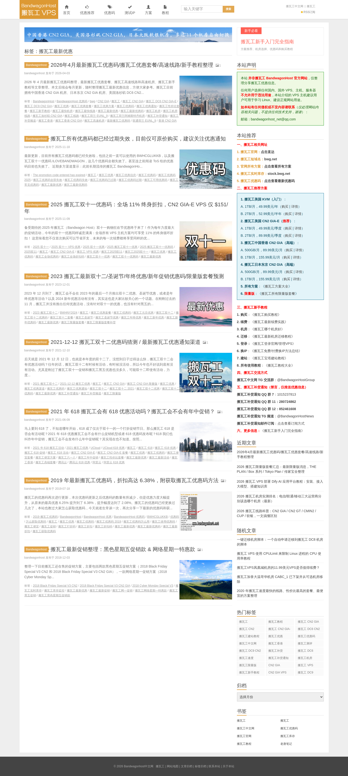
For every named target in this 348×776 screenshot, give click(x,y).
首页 (66, 10)
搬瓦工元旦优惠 (143, 312)
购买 (285, 206)
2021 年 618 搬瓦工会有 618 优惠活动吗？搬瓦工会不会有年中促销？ (132, 411)
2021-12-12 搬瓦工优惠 (75, 383)
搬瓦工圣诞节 (84, 317)
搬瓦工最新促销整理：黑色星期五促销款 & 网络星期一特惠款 (122, 549)
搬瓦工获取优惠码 (44, 531)
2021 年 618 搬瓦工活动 (48, 448)
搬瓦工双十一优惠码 (125, 256)
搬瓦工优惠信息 (126, 175)
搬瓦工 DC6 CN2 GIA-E (161, 101)
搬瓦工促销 (48, 526)
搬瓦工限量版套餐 (72, 322)
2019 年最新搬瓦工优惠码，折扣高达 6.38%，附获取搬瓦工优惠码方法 (134, 480)
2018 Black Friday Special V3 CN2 (55, 585)
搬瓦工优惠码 (125, 106)
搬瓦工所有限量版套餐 (278, 294)
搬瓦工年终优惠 (131, 317)
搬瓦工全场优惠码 (47, 256)
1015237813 (286, 394)
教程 (165, 10)
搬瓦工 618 (145, 448)
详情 (294, 206)
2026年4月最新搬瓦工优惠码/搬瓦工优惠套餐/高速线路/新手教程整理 (131, 65)
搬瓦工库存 (287, 736)
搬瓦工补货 (275, 650)
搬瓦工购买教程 (266, 315)
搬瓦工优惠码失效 (76, 180)
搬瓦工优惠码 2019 (108, 521)
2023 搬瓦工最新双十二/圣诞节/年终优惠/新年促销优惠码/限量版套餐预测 (137, 276)
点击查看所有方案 (277, 166)
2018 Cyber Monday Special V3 (152, 585)
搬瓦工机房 (153, 111)
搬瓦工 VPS (305, 665)
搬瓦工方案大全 (276, 286)
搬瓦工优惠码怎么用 (136, 521)
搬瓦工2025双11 (111, 251)
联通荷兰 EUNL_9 (144, 120)
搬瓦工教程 (275, 621)
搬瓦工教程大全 (279, 365)
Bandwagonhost (37, 65)
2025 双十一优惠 (94, 247)
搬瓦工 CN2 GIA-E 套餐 (112, 452)
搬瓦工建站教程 (249, 636)
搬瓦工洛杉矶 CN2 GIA (47, 116)
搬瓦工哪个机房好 (267, 329)
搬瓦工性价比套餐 (112, 457)
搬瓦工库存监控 (54, 590)
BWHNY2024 (68, 312)
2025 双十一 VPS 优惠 (66, 247)
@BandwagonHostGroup (296, 380)
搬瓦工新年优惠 (154, 317)
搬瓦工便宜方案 (46, 457)
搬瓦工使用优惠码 (163, 521)
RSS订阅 (308, 12)
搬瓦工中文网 (294, 6)
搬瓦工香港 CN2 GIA (68, 120)
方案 (148, 10)
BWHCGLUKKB (157, 516)
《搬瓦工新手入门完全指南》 (283, 431)
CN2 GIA (103, 101)
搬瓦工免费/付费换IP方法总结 (276, 351)
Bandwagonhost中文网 (39, 9)
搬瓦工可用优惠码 (155, 180)
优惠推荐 (87, 10)
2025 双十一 (41, 247)
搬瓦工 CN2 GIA (132, 101)
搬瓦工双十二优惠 (148, 388)
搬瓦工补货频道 (91, 393)
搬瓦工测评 (305, 643)
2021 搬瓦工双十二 (45, 383)
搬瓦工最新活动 (159, 457)
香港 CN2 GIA (167, 120)
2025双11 (30, 251)
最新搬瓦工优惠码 (118, 120)
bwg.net (270, 159)
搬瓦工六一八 (67, 457)
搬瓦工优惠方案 (104, 106)
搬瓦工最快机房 (62, 111)
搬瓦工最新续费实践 (269, 322)
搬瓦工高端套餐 (46, 462)
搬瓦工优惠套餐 (81, 106)
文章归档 (186, 766)
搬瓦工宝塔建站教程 (269, 358)
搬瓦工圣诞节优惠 (107, 317)
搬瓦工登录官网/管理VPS (273, 344)
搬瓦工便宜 (31, 526)
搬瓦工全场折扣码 (72, 256)
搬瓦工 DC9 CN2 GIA (38, 106)
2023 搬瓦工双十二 (45, 312)
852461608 (287, 409)
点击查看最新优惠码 (279, 181)
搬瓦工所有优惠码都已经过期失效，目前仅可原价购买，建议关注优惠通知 (138, 139)
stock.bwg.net (279, 174)
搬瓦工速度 (246, 658)
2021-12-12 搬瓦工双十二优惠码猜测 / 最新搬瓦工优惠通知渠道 (125, 342)
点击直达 (267, 152)
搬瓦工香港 (45, 120)
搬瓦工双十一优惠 (98, 256)
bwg (92, 101)
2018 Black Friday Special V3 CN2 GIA (105, 585)
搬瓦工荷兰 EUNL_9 (94, 116)
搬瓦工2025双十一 (137, 251)
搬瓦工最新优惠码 (132, 111)
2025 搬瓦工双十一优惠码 (156, 247)
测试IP (130, 10)
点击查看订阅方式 (291, 423)
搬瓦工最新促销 (100, 590)
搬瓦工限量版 (112, 393)
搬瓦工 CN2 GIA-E (62, 251)
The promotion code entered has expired (59, 175)
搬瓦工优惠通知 (146, 106)
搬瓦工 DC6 (305, 650)
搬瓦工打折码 (67, 526)
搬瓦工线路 (71, 116)
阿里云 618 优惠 (114, 462)
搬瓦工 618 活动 (58, 452)
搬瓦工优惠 (61, 106)
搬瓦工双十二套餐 (61, 317)
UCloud (95, 448)
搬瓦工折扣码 (103, 526)
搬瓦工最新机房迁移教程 (272, 336)
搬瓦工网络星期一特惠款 (151, 590)
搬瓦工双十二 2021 (121, 388)
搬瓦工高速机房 (94, 120)
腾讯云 (62, 462)
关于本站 (228, 766)
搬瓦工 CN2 (246, 629)
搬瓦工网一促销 (122, 590)
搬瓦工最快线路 (85, 111)
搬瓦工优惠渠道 (34, 388)
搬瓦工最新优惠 (108, 111)
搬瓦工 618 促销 (34, 452)
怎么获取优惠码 (36, 521)
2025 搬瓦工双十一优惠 (122, 247)
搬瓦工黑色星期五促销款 (54, 595)
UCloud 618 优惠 (114, 448)
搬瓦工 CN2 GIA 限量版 (142, 383)
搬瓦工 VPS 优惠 (88, 251)
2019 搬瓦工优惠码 (45, 516)
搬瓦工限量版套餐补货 (101, 322)
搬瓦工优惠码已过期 (103, 180)
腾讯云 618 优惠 (79, 462)
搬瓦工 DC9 (305, 672)
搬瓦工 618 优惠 (165, 448)
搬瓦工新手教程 (40, 111)
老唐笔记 (286, 744)
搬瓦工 (311, 6)
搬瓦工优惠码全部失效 (47, 180)
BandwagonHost (43, 101)
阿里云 (96, 462)
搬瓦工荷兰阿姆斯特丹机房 (127, 116)
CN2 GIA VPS (277, 672)
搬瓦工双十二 (164, 312)
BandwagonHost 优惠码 (72, 101)
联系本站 (214, 766)
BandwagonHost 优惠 (98, 516)
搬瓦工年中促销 (88, 457)
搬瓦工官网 (244, 736)
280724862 (287, 402)
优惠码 (109, 10)
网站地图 (172, 766)
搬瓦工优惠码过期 (130, 180)
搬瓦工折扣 (85, 526)
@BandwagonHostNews (295, 416)
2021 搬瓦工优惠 (77, 448)
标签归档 (200, 766)
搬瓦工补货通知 (157, 116)
